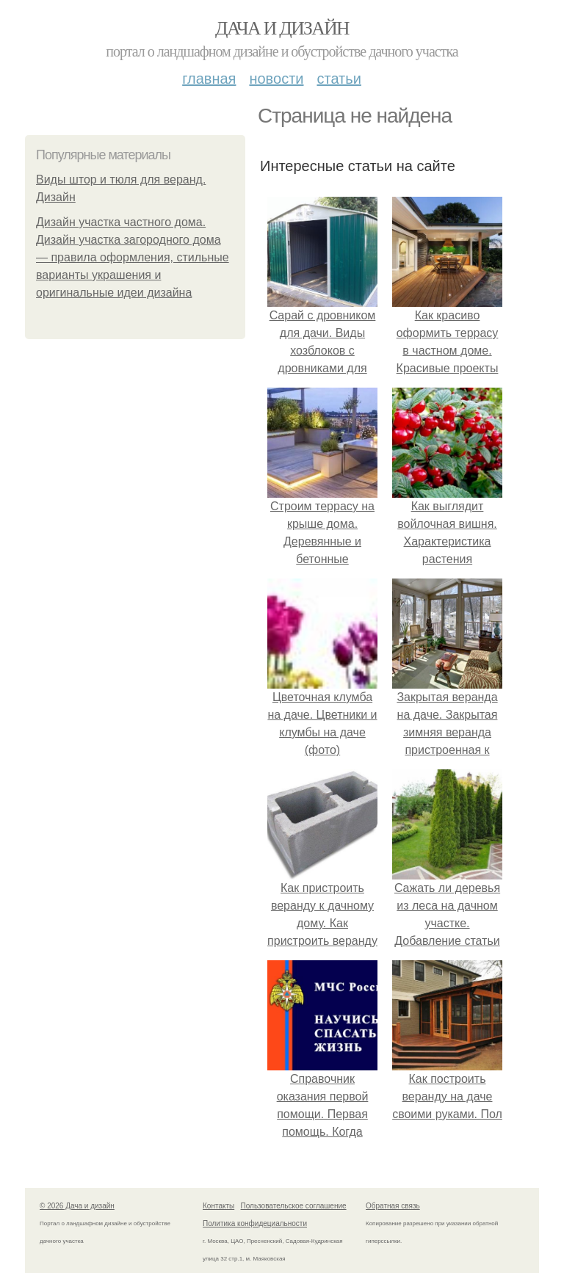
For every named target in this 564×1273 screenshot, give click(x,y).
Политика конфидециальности (255, 1223)
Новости (276, 78)
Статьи (339, 78)
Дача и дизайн (282, 28)
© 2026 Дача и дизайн (77, 1206)
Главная (209, 78)
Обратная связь (393, 1206)
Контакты (218, 1206)
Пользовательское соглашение (294, 1206)
